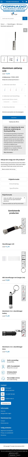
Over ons (3, 411)
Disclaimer (3, 435)
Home (2, 24)
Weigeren (18, 455)
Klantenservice (4, 423)
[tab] (14, 179)
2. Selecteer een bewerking (10, 96)
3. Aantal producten (8, 107)
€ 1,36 (5, 316)
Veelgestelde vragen (6, 413)
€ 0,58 (5, 280)
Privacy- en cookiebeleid (7, 433)
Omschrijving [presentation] (14, 184)
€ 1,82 (5, 352)
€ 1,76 (5, 246)
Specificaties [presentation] (14, 188)
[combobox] (12, 18)
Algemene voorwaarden (7, 430)
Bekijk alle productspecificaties (10, 79)
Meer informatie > (8, 152)
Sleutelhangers (11, 24)
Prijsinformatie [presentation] (14, 179)
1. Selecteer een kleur (9, 85)
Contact (3, 421)
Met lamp (19, 24)
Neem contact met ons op (8, 169)
